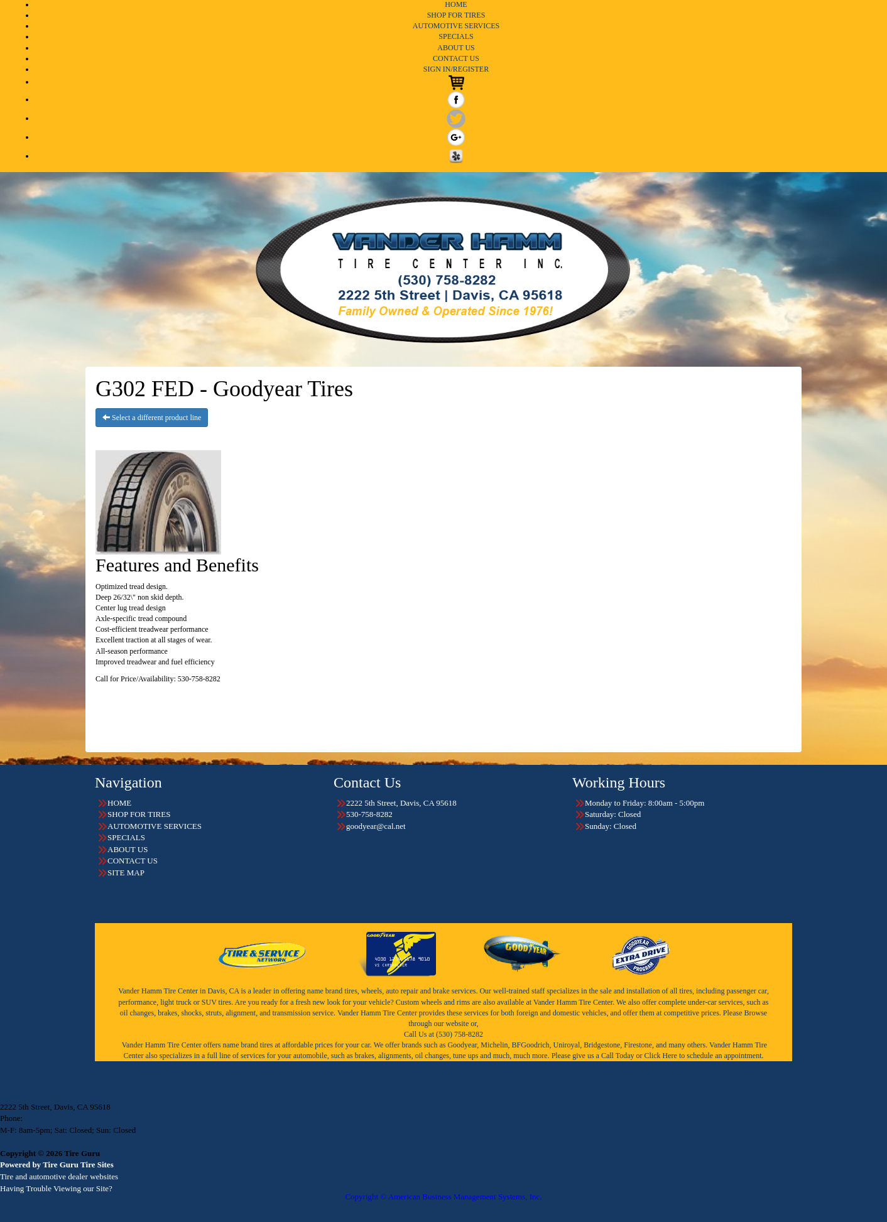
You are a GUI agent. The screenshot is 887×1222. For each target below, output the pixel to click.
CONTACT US (456, 58)
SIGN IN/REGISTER (456, 69)
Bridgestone (602, 1045)
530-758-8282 (47, 1118)
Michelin (494, 1045)
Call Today (618, 1055)
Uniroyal (566, 1045)
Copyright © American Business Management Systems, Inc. (443, 1196)
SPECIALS (455, 36)
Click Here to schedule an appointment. (704, 1055)
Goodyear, (463, 1045)
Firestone (638, 1045)
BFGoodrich (531, 1045)
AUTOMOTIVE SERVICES (456, 25)
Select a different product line (151, 417)
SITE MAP (125, 872)
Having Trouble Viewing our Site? (56, 1188)
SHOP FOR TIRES (456, 15)
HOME (456, 4)
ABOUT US (455, 47)
